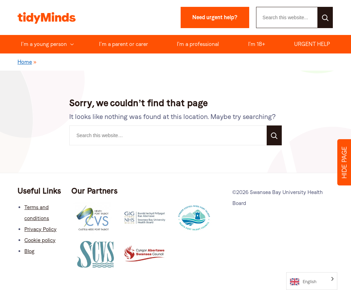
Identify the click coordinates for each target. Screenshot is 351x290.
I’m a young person (44, 44)
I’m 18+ (256, 44)
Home (24, 62)
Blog (29, 251)
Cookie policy (40, 240)
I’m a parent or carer (123, 44)
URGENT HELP (312, 44)
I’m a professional (198, 44)
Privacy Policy (40, 229)
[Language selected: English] (311, 281)
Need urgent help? (215, 17)
